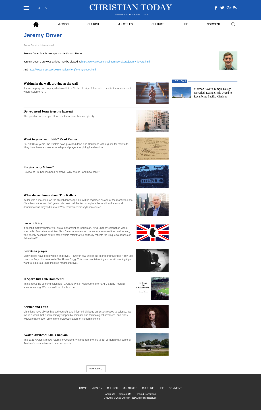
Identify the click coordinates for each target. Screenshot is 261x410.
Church (93, 24)
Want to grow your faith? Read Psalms (50, 139)
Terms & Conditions (145, 394)
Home (83, 388)
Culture (158, 24)
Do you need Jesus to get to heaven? (48, 111)
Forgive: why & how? (39, 167)
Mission (63, 24)
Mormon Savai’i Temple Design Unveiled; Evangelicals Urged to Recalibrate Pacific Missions (213, 92)
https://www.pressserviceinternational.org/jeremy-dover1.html (115, 61)
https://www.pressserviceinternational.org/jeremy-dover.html (62, 69)
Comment (213, 24)
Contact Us (125, 394)
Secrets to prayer (35, 251)
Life (185, 24)
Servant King (33, 223)
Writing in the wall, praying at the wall (51, 83)
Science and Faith (36, 307)
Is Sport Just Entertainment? (44, 279)
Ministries (125, 24)
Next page (96, 368)
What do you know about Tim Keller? (50, 195)
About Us (110, 394)
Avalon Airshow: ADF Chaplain (46, 335)
